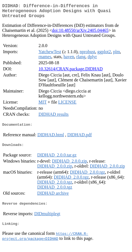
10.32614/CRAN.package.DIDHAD (70, 72)
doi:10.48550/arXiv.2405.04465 (80, 33)
